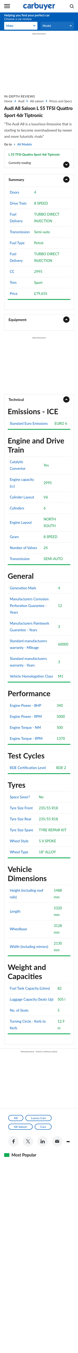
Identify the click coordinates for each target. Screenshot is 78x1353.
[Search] (72, 6)
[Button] (39, 158)
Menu (7, 6)
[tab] (39, 179)
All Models (24, 144)
